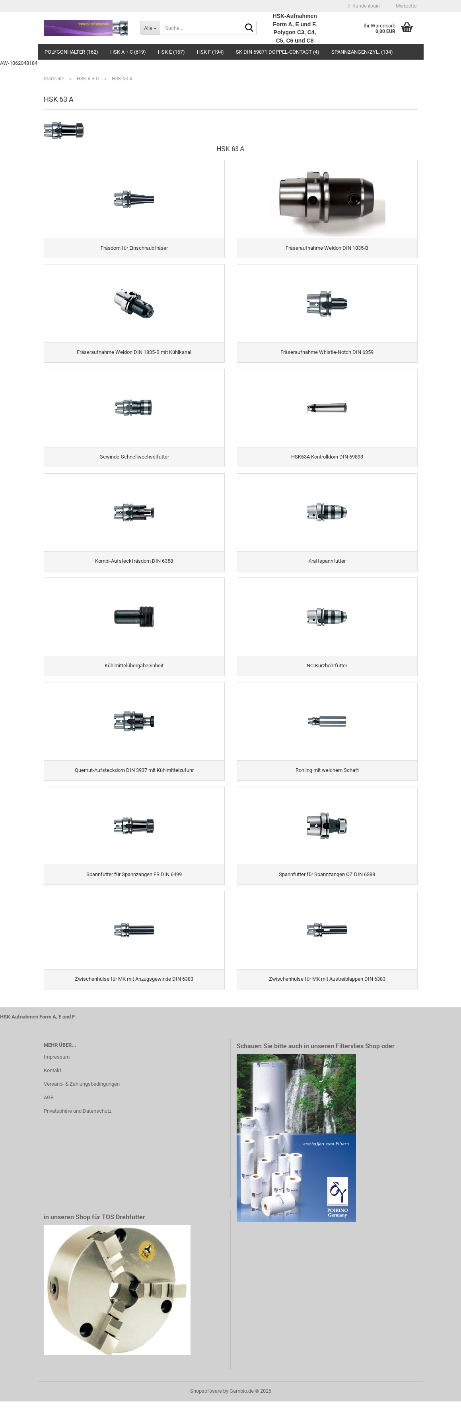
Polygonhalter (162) (71, 52)
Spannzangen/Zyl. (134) (362, 52)
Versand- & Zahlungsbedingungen (82, 1091)
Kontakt (52, 1078)
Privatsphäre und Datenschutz (77, 1118)
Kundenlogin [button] (363, 6)
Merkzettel (405, 6)
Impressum (57, 1064)
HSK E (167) (171, 52)
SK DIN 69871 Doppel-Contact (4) (277, 52)
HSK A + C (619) (128, 52)
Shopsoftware (206, 1398)
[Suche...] (150, 28)
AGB (49, 1105)
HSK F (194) (210, 52)
